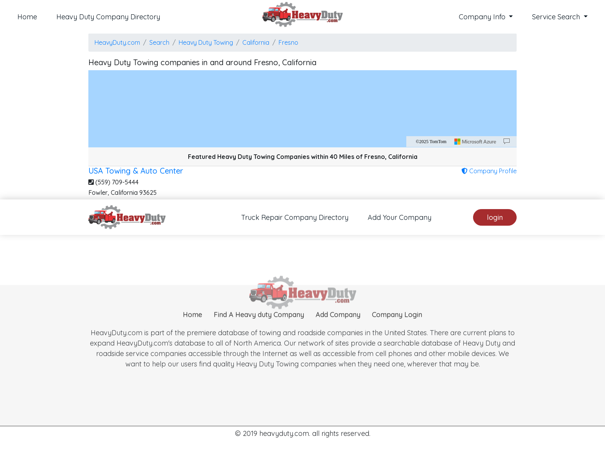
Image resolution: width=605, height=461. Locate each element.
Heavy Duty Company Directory (108, 16)
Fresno (288, 42)
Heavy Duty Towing (206, 42)
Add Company (338, 323)
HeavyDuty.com (117, 42)
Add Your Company (399, 217)
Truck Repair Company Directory (294, 217)
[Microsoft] (475, 141)
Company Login (397, 323)
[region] (302, 108)
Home (27, 16)
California (255, 42)
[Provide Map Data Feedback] (506, 141)
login (495, 217)
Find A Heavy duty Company (259, 323)
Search (159, 42)
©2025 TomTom (431, 141)
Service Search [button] (557, 16)
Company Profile (489, 171)
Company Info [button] (483, 16)
